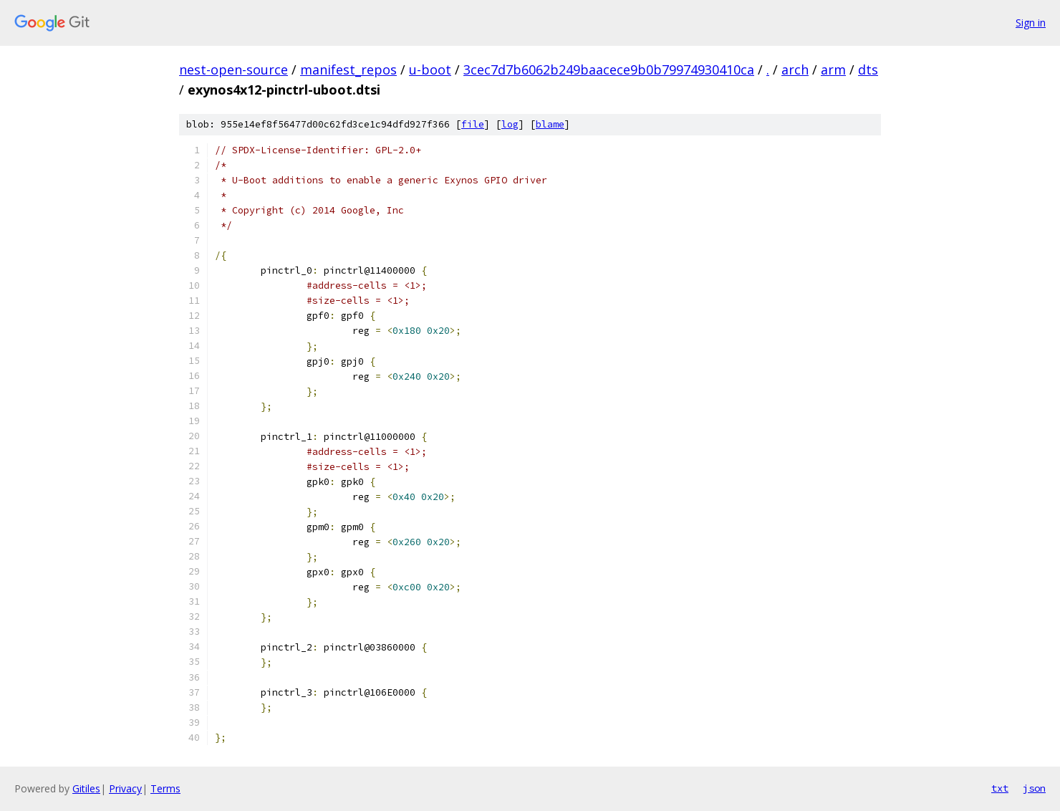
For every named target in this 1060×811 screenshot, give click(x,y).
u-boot (430, 69)
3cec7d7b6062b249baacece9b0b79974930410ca (608, 69)
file (472, 124)
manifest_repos (348, 69)
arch (795, 69)
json (1034, 788)
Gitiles (86, 788)
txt (999, 788)
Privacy (125, 788)
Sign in (1031, 22)
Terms (165, 788)
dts (868, 69)
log (510, 124)
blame (550, 124)
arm (833, 69)
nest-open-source (233, 69)
